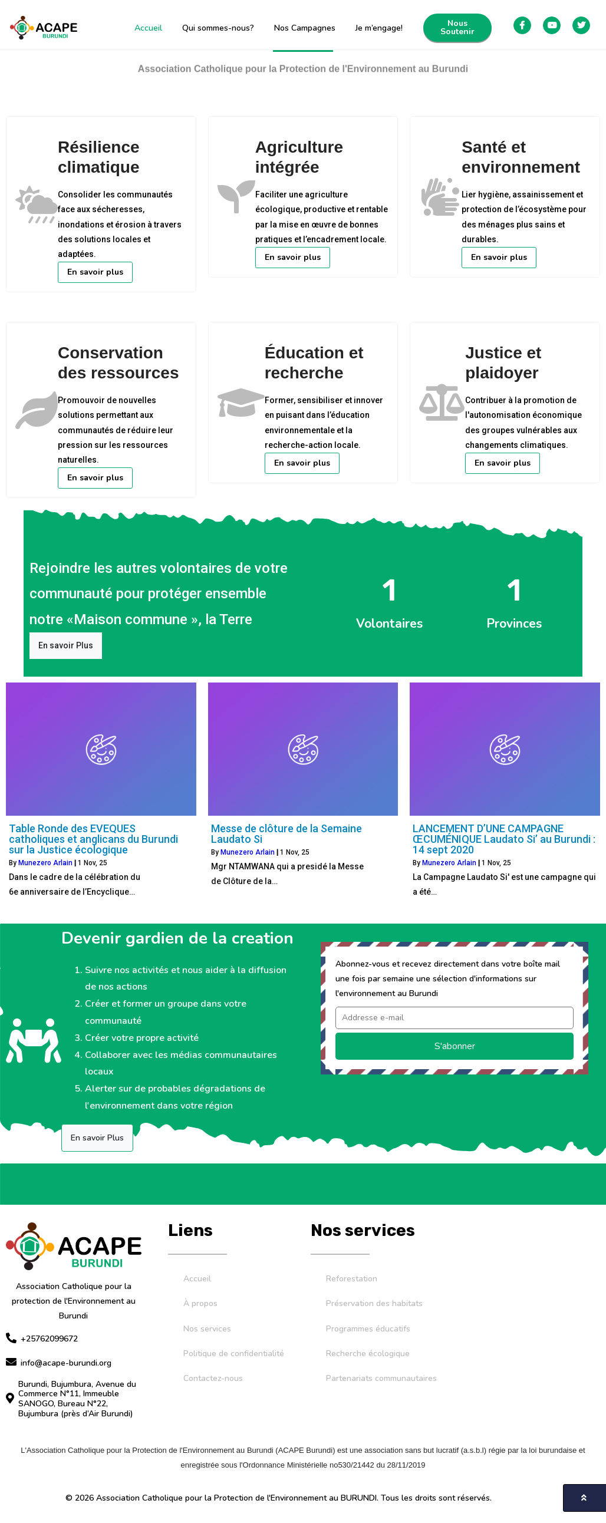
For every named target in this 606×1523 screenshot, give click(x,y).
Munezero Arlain (45, 857)
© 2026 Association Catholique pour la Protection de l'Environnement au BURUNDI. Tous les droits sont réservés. (278, 1492)
